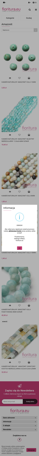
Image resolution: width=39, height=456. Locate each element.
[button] (34, 2)
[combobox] (19, 30)
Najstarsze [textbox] (6, 30)
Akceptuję (31, 450)
